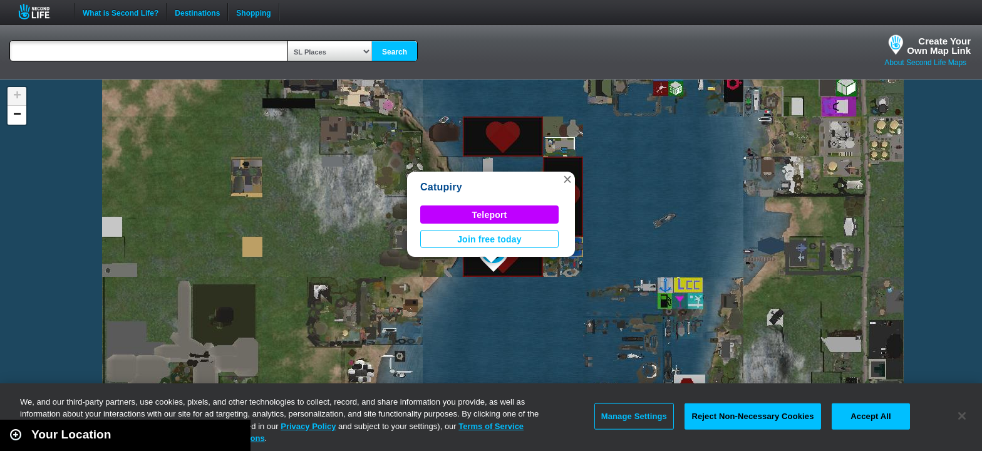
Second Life (41, 11)
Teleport (489, 215)
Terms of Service (491, 426)
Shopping (253, 12)
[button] (567, 179)
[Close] (962, 416)
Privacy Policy (308, 426)
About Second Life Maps (925, 62)
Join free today (489, 239)
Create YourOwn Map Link (939, 46)
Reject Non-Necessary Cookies (752, 416)
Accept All (870, 416)
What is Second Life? (120, 12)
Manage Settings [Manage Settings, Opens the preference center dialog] (634, 416)
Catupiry (441, 187)
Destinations (197, 12)
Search (394, 52)
